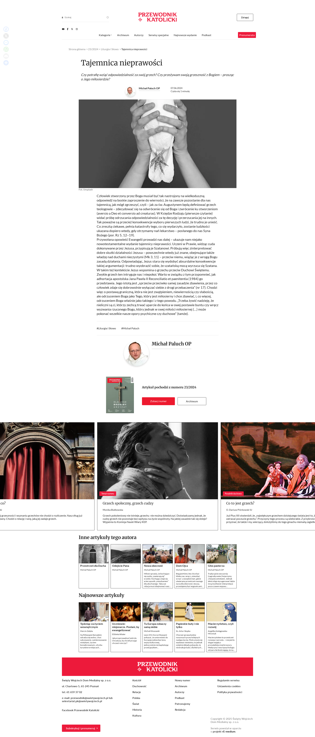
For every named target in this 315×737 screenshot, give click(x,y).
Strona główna (77, 49)
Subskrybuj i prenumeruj (80, 728)
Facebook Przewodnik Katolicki (81, 710)
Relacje (136, 692)
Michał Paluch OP (149, 88)
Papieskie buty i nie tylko (187, 625)
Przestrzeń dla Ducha (93, 565)
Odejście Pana (120, 565)
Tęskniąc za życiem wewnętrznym (91, 625)
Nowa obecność (153, 565)
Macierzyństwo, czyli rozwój (220, 625)
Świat (135, 703)
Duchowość (139, 686)
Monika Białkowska (113, 509)
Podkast (206, 35)
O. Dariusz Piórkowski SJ (239, 509)
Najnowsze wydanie (185, 35)
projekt (224, 731)
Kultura (136, 715)
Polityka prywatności (229, 692)
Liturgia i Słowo (107, 328)
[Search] (62, 17)
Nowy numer (182, 680)
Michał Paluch (131, 328)
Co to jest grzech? (240, 503)
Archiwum (192, 401)
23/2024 (190, 387)
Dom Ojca (182, 565)
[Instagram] (77, 29)
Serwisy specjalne (159, 35)
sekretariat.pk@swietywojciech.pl (82, 701)
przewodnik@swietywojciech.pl (89, 697)
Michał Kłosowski (152, 631)
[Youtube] (63, 29)
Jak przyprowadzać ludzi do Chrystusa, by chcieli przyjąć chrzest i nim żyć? (124, 640)
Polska (136, 697)
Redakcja (180, 709)
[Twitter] (72, 29)
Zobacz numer (158, 401)
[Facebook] (67, 29)
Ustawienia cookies (228, 686)
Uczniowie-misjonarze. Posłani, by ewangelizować (125, 627)
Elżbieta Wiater (119, 634)
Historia (137, 709)
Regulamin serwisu (228, 680)
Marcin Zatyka (86, 631)
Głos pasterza (216, 565)
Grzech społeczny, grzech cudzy (128, 503)
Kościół (136, 680)
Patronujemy (182, 703)
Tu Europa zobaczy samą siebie (155, 625)
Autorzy (138, 35)
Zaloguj (245, 17)
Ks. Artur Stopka (183, 631)
